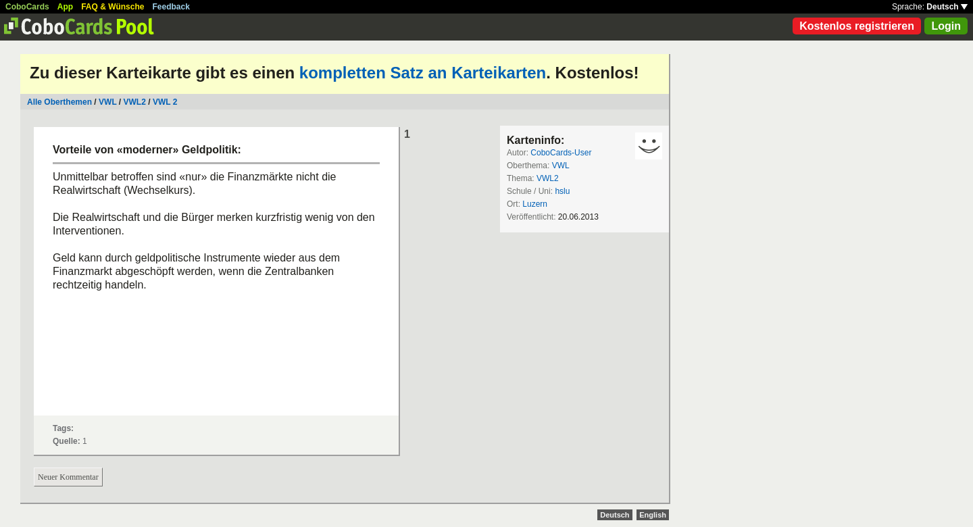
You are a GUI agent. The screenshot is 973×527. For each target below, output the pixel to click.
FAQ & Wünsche (112, 6)
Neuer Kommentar (68, 477)
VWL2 (135, 102)
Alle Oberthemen (59, 102)
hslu (562, 191)
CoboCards (27, 6)
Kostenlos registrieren (856, 26)
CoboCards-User (560, 152)
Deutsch (947, 6)
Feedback (171, 6)
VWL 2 (165, 102)
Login (946, 26)
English (652, 515)
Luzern (534, 204)
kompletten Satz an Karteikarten (422, 73)
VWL (107, 102)
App (65, 6)
